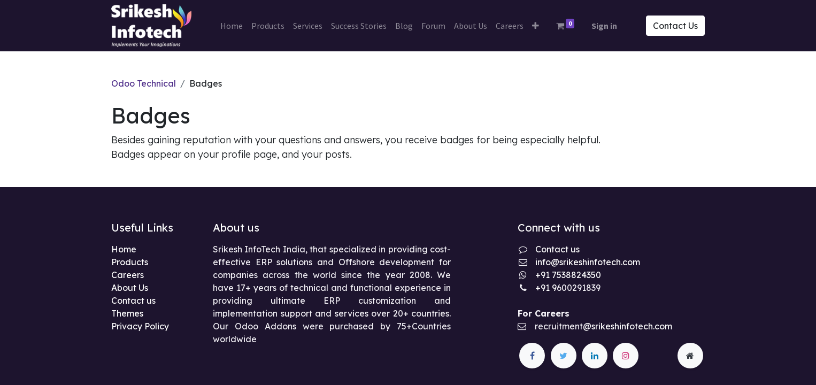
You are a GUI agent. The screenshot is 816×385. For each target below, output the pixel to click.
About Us (129, 287)
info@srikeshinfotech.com (587, 262)
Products (129, 262)
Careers (127, 275)
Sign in (604, 25)
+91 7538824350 (568, 275)
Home (123, 249)
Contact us (133, 300)
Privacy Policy (140, 326)
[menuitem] (231, 25)
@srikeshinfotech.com (627, 326)
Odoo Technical (143, 83)
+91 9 (546, 287)
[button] (535, 25)
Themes (127, 313)
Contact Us (675, 25)
